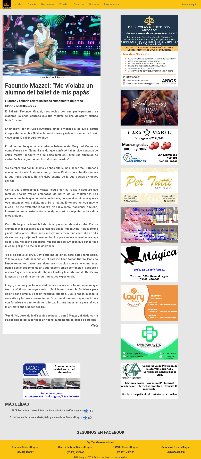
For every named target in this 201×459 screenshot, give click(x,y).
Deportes (79, 4)
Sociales (94, 4)
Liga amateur (111, 4)
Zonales (64, 4)
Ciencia (32, 4)
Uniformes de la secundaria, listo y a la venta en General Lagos (50, 417)
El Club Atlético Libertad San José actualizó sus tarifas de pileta (50, 410)
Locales (18, 4)
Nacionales (47, 4)
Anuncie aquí (188, 4)
